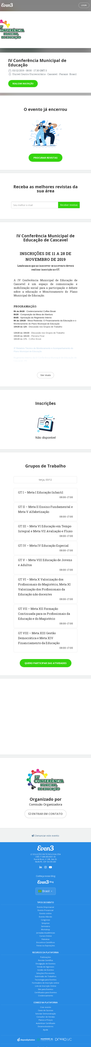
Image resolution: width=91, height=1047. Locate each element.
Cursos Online (45, 936)
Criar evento (45, 1007)
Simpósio (46, 923)
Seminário (45, 926)
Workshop (45, 929)
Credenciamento (45, 995)
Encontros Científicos (45, 942)
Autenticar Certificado (45, 1023)
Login (84, 5)
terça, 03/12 (45, 479)
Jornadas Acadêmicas (45, 932)
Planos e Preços (46, 1020)
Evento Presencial (45, 910)
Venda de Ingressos (45, 966)
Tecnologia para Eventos (45, 979)
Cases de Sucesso (45, 1010)
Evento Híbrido (45, 916)
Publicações (45, 957)
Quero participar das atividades (46, 663)
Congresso (45, 920)
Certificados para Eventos (45, 992)
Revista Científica (45, 960)
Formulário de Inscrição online (45, 983)
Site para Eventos (45, 989)
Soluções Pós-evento (45, 973)
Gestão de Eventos (45, 970)
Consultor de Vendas (45, 1017)
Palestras (45, 939)
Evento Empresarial (45, 907)
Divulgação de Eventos (45, 963)
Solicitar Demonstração (45, 1013)
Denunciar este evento (45, 835)
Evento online (45, 913)
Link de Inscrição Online (45, 986)
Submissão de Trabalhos (45, 976)
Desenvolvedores (45, 1026)
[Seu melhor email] (34, 205)
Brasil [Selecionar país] (45, 891)
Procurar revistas (45, 157)
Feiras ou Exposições (45, 945)
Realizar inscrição (23, 83)
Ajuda (45, 1029)
